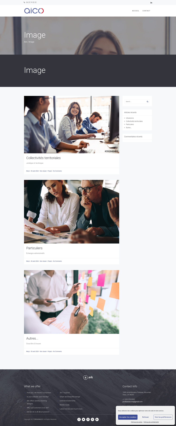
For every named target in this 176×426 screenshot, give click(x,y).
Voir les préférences (163, 417)
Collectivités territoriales (43, 158)
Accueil (135, 11)
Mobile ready (64, 405)
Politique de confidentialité (151, 422)
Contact (146, 11)
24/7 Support (65, 393)
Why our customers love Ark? (38, 408)
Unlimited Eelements (67, 401)
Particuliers (34, 248)
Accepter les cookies (127, 417)
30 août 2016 (35, 171)
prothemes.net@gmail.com (133, 402)
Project (50, 171)
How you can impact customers (39, 393)
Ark (25, 42)
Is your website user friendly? (38, 397)
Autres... (32, 338)
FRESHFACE (38, 419)
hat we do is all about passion (38, 412)
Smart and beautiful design (70, 397)
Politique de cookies (136, 422)
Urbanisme (130, 118)
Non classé (43, 171)
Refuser (145, 417)
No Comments (57, 171)
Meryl (28, 171)
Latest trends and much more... (72, 409)
